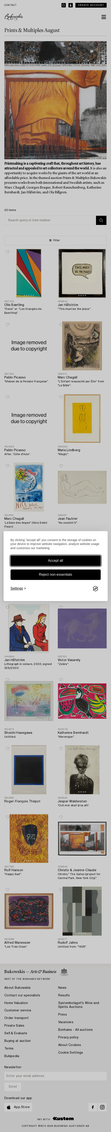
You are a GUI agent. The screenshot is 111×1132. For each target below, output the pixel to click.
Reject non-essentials (55, 575)
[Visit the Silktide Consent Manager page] (95, 589)
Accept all (55, 561)
